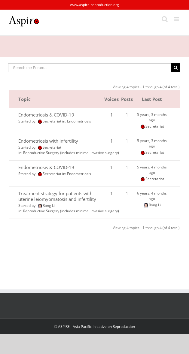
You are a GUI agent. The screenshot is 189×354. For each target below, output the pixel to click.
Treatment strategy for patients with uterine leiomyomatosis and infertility (57, 196)
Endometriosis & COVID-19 (46, 115)
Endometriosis (79, 121)
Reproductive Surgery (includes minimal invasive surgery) (71, 152)
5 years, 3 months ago (152, 117)
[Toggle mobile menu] (177, 19)
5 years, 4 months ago (152, 170)
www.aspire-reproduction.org (94, 4)
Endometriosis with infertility (48, 141)
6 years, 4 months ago (152, 196)
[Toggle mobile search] (165, 19)
